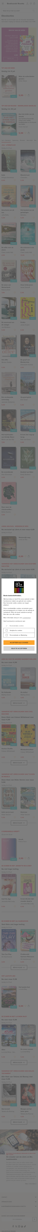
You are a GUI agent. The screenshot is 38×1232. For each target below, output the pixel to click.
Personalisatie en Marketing (18, 635)
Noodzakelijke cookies (17, 626)
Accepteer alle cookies (19, 643)
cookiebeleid (26, 618)
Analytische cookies (16, 630)
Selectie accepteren (19, 648)
